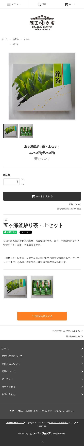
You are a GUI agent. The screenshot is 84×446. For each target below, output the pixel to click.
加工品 (16, 39)
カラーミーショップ (15, 422)
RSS (12, 411)
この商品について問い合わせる (68, 331)
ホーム (5, 39)
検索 (41, 4)
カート (70, 4)
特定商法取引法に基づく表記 (39, 411)
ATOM (20, 411)
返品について (75, 204)
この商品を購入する (42, 316)
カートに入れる (42, 196)
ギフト (16, 44)
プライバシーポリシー (64, 411)
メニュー (14, 4)
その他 (27, 39)
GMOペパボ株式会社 (58, 422)
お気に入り (42, 158)
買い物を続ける (75, 336)
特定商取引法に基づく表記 (69, 208)
